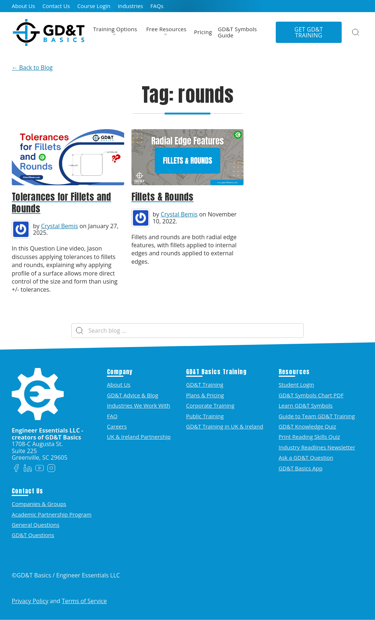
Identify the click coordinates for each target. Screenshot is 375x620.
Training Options (115, 29)
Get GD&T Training (308, 32)
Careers (117, 426)
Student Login (296, 384)
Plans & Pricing (205, 395)
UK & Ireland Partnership (139, 436)
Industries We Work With (138, 405)
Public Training (205, 416)
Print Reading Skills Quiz (309, 436)
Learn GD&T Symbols (306, 405)
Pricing (203, 32)
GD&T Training (204, 384)
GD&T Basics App (301, 468)
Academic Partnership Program (52, 514)
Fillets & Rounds (162, 197)
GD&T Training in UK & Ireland (224, 426)
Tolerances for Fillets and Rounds (61, 202)
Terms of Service (84, 601)
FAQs (157, 6)
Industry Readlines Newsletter (317, 447)
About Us (23, 6)
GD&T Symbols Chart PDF (311, 395)
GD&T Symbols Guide (237, 32)
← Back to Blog (32, 67)
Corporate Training (210, 405)
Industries (130, 6)
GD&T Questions (33, 535)
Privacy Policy (30, 601)
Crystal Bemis (59, 226)
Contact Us (56, 6)
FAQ (112, 416)
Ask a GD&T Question (306, 457)
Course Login (94, 6)
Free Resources (166, 29)
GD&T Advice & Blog (132, 395)
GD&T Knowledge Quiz (307, 426)
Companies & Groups (39, 503)
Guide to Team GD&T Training (317, 416)
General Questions (35, 524)
